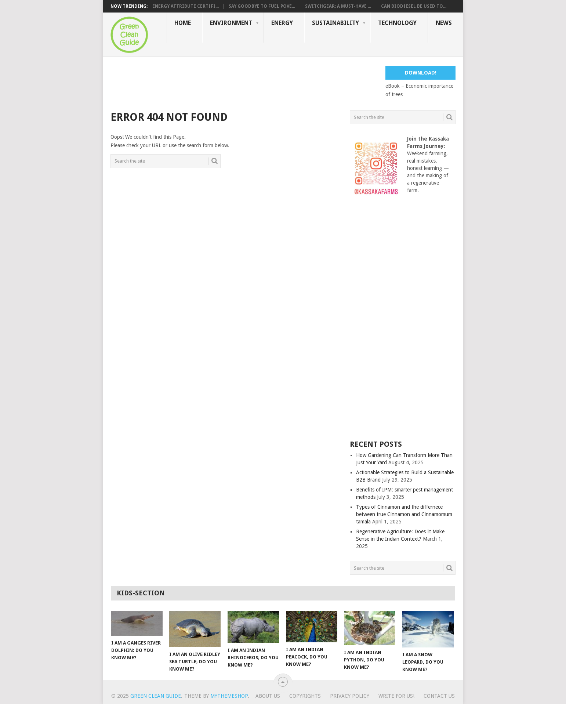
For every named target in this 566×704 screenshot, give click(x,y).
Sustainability (335, 22)
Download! (420, 73)
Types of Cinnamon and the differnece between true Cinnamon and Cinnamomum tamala (404, 514)
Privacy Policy (349, 696)
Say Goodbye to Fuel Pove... (262, 6)
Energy (282, 22)
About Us (267, 696)
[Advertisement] (244, 82)
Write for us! (396, 696)
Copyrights (305, 696)
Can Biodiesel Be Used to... (413, 6)
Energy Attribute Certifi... (185, 6)
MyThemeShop (229, 696)
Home (182, 22)
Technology (397, 22)
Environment (231, 22)
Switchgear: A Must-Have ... (338, 6)
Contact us (439, 696)
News (444, 22)
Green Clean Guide (155, 696)
